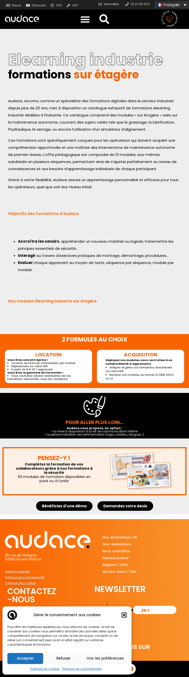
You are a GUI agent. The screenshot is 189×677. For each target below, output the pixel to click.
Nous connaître (116, 551)
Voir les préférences (105, 658)
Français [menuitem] (171, 5)
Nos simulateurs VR (119, 537)
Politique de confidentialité (82, 669)
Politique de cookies (45, 669)
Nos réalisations (116, 544)
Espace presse (115, 557)
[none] (172, 4)
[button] (124, 615)
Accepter (25, 658)
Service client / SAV (119, 571)
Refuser (63, 658)
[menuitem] (172, 4)
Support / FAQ (115, 564)
